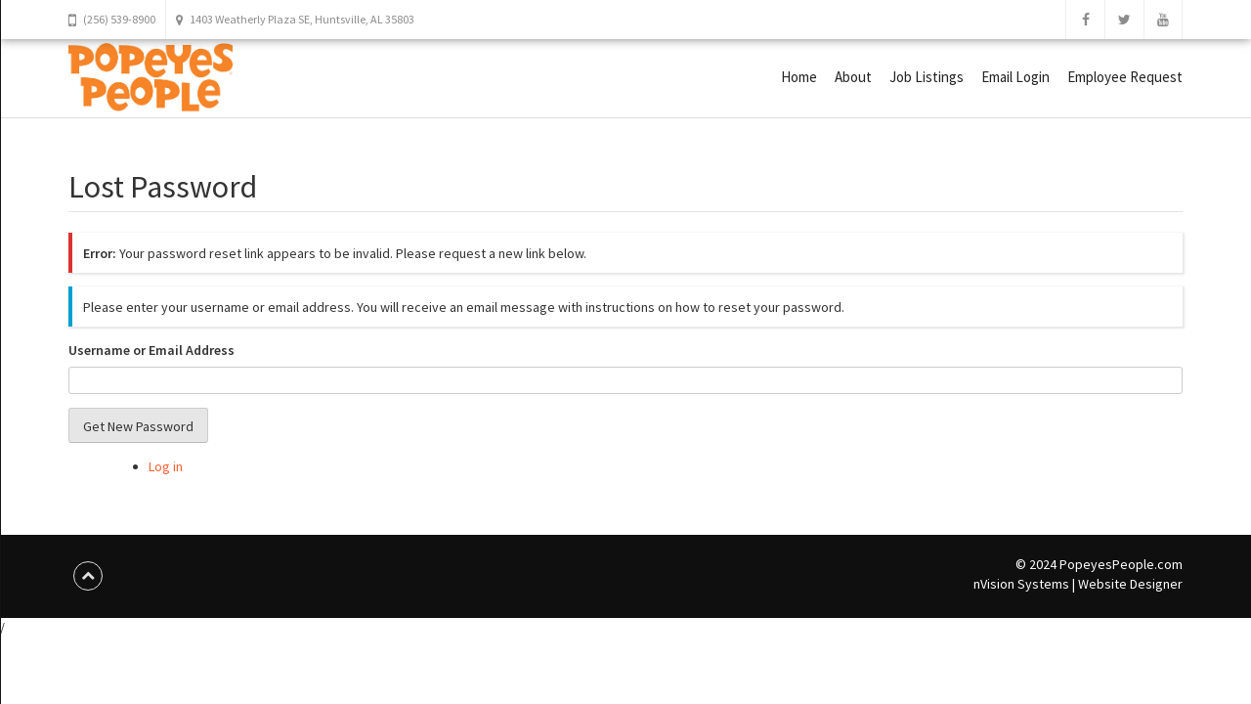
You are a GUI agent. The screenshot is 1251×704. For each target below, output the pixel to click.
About (853, 76)
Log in (166, 466)
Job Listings (926, 76)
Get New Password (138, 426)
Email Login (1015, 76)
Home (799, 76)
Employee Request (1125, 76)
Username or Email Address (151, 350)
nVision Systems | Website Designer (1078, 584)
